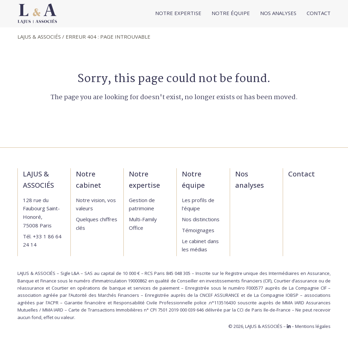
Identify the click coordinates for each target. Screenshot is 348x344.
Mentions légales (313, 326)
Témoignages (198, 230)
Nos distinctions (200, 219)
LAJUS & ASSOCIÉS (39, 36)
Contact (301, 173)
